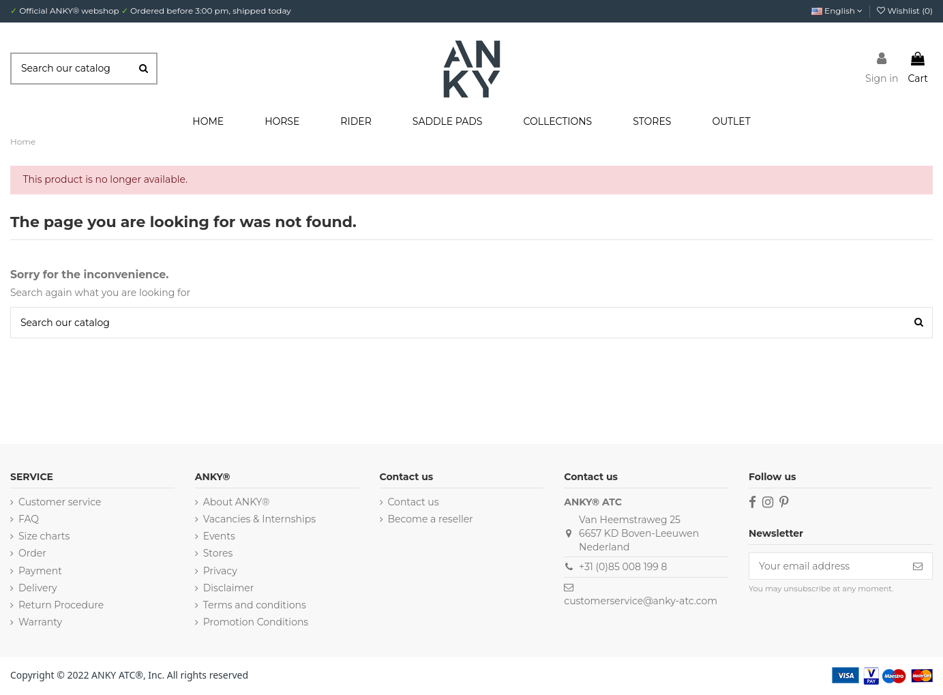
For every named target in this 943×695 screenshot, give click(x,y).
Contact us (413, 502)
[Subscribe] (917, 566)
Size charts (44, 536)
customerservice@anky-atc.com (640, 601)
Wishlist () (905, 10)
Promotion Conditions (255, 622)
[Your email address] (826, 566)
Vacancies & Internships (259, 519)
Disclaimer (228, 588)
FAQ (28, 519)
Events (219, 536)
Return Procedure (61, 605)
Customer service (59, 502)
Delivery (37, 588)
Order (32, 553)
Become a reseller (430, 519)
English (837, 10)
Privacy (220, 571)
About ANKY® (236, 502)
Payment (40, 571)
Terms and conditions (254, 605)
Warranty (40, 622)
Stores (218, 553)
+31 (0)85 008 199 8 (623, 567)
